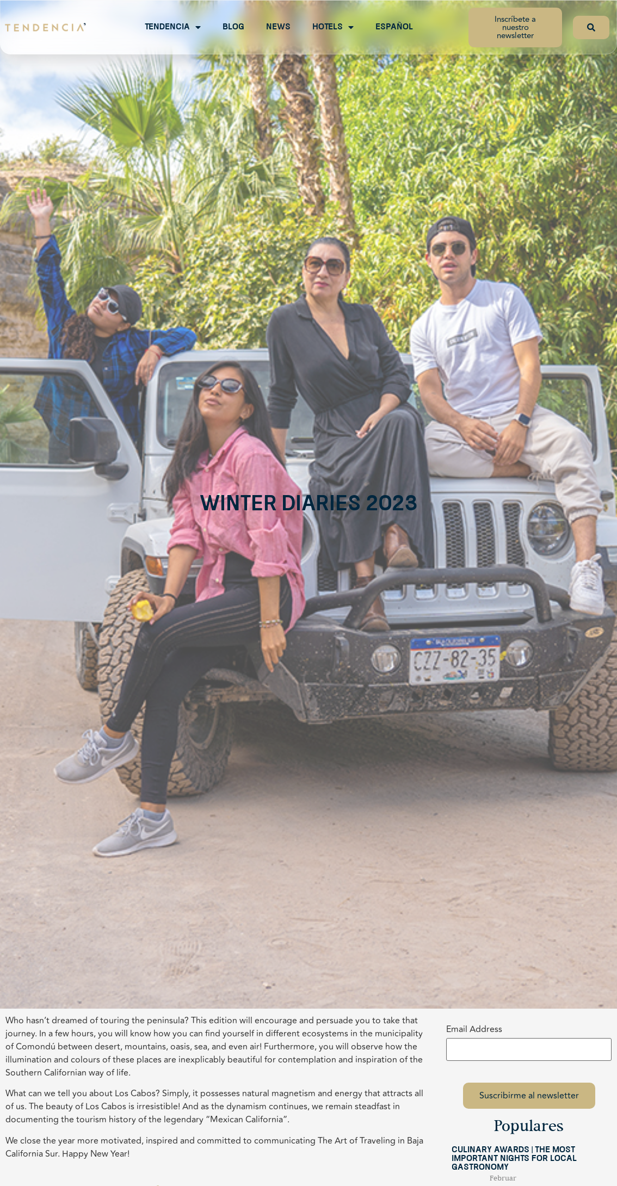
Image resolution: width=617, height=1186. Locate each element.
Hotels (333, 27)
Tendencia (173, 27)
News (278, 27)
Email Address (474, 1029)
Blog (233, 27)
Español (394, 27)
